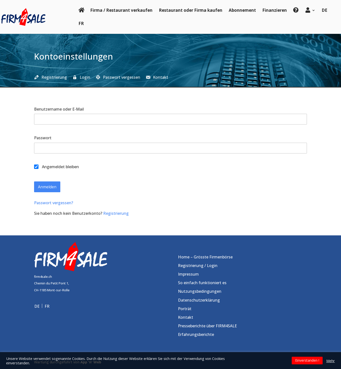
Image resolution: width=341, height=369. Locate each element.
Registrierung (116, 213)
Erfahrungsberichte (196, 334)
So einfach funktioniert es (202, 282)
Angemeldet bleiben (56, 166)
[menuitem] (324, 14)
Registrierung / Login (197, 265)
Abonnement (242, 10)
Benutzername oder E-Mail (59, 109)
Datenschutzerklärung (199, 300)
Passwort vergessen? (53, 202)
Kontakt (185, 317)
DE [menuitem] (36, 306)
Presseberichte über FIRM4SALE (207, 326)
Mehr (330, 360)
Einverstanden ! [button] (307, 360)
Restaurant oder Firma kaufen (190, 10)
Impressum (188, 274)
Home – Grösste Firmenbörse (205, 257)
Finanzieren (274, 10)
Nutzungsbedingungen (199, 291)
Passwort (42, 137)
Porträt (184, 308)
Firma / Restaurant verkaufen (121, 10)
